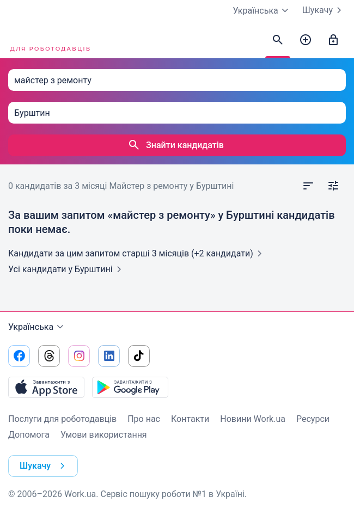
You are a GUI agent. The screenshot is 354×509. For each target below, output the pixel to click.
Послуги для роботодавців (62, 419)
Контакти (190, 419)
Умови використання (103, 435)
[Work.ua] (49, 40)
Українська (37, 327)
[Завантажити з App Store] (46, 387)
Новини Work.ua (252, 419)
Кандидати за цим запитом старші (137, 253)
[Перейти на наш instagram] (79, 356)
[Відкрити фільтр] (333, 186)
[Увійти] (333, 40)
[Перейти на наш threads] (49, 356)
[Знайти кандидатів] (277, 40)
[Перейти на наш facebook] (19, 356)
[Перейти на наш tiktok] (139, 356)
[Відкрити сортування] (308, 186)
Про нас (143, 419)
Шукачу (324, 10)
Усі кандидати (67, 269)
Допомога (29, 435)
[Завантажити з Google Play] (130, 387)
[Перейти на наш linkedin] (109, 356)
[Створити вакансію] (305, 40)
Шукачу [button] (44, 466)
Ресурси (312, 419)
